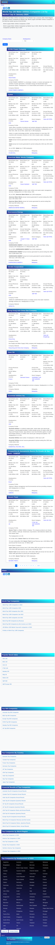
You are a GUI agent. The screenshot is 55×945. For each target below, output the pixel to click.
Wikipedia (35, 153)
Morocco (5, 905)
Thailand (32, 922)
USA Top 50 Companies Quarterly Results (14, 813)
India (4, 888)
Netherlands (19, 905)
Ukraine (32, 925)
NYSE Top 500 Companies (10, 722)
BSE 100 (5, 661)
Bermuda (32, 865)
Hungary (32, 885)
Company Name (7, 39)
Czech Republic (20, 876)
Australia (18, 862)
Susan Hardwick (24, 184)
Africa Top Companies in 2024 (11, 835)
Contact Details (14, 931)
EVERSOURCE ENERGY (16, 262)
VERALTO (12, 306)
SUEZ (11, 391)
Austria (32, 862)
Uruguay (45, 925)
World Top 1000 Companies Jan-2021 (13, 617)
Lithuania (32, 896)
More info (8, 943)
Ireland (45, 888)
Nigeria (45, 905)
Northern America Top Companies (12, 848)
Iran (31, 888)
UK (9, 524)
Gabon (5, 882)
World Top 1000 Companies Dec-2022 (13, 611)
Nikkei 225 (5, 677)
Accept (41, 937)
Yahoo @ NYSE (48, 119)
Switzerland (6, 922)
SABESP (11, 492)
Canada (5, 870)
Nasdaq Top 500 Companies (10, 725)
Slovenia (45, 917)
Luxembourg (46, 896)
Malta (44, 899)
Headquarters (26, 39)
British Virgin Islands (22, 868)
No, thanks (47, 937)
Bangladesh (6, 865)
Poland (31, 911)
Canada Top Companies (9, 759)
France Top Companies (9, 763)
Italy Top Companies (8, 779)
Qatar (18, 914)
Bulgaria (32, 868)
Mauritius (5, 902)
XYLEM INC (12, 153)
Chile (44, 870)
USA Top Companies (8, 772)
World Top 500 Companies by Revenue (13, 620)
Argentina (6, 862)
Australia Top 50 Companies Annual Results (14, 791)
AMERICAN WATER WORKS (17, 207)
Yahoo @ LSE (47, 520)
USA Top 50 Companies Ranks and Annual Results (16, 810)
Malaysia (32, 899)
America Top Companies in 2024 (11, 838)
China (4, 873)
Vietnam (18, 928)
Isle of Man (6, 891)
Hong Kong (12, 339)
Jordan (18, 894)
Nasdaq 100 (6, 671)
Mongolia (45, 902)
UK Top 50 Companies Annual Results (13, 804)
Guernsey (6, 885)
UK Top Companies (8, 769)
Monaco (32, 902)
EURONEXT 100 (36, 377)
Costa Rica (33, 873)
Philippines (19, 911)
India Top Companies (8, 775)
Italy (31, 891)
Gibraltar (32, 882)
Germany (18, 882)
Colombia (19, 873)
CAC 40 (5, 665)
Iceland (45, 885)
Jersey (5, 894)
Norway (5, 908)
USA (10, 123)
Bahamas (45, 862)
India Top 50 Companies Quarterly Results (14, 800)
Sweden (45, 920)
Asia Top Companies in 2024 (10, 841)
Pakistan (18, 908)
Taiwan (18, 922)
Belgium (18, 865)
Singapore (19, 917)
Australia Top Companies (9, 756)
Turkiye (45, 922)
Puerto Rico (6, 914)
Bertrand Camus (24, 377)
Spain (31, 920)
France (10, 379)
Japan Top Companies (9, 782)
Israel (18, 891)
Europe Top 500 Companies (10, 718)
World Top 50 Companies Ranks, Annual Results (16, 826)
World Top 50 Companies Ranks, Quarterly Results (16, 823)
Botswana (45, 865)
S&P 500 (5, 681)
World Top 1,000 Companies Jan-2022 (13, 614)
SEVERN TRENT (14, 560)
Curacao (45, 873)
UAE (4, 925)
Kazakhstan (33, 894)
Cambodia (45, 868)
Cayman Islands (20, 870)
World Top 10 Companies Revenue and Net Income (16, 819)
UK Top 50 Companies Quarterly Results (14, 807)
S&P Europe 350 (7, 684)
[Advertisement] (28, 642)
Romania (32, 914)
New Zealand (33, 905)
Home (2, 5)
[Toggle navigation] (53, 2)
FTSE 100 (5, 668)
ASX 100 (5, 658)
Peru (4, 911)
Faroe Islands (20, 879)
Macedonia (19, 899)
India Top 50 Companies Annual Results (13, 797)
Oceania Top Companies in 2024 (11, 851)
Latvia (18, 896)
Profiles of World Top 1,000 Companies (13, 630)
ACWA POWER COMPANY (16, 90)
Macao (5, 899)
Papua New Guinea (48, 908)
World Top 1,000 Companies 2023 (12, 608)
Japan (44, 891)
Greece (45, 882)
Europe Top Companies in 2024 (11, 844)
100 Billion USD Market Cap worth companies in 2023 (17, 627)
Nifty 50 (5, 674)
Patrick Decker (24, 121)
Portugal (45, 911)
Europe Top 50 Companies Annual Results (14, 816)
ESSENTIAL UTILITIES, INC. (17, 446)
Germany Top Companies (9, 766)
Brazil (10, 482)
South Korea (19, 920)
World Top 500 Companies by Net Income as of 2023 (17, 624)
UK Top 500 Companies (9, 728)
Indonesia (19, 888)
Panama (32, 908)
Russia (45, 914)
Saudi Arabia (12, 77)
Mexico (18, 902)
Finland (32, 879)
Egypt (44, 876)
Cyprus (5, 876)
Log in (3, 935)
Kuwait (44, 894)
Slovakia (32, 917)
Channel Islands (34, 870)
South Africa (6, 920)
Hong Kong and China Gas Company (19, 348)
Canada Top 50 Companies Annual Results (14, 794)
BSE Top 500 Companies (9, 715)
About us (4, 931)
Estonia (5, 879)
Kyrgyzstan (6, 896)
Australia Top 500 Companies (11, 712)
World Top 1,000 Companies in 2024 (12, 605)
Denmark (32, 876)
